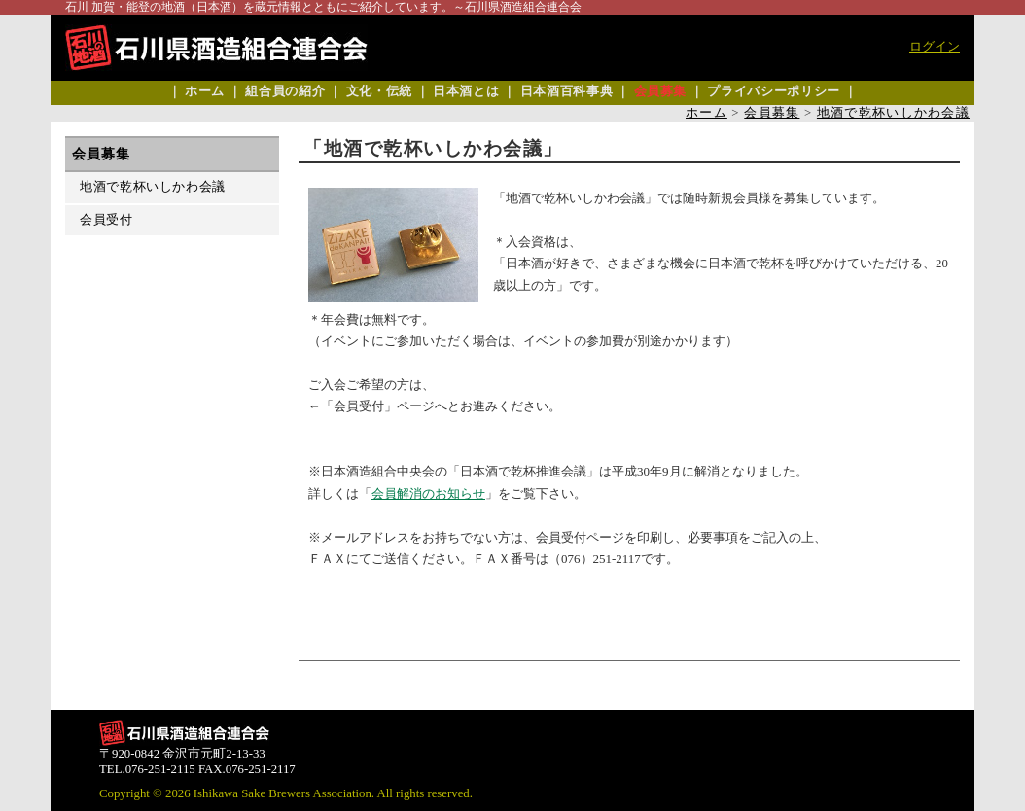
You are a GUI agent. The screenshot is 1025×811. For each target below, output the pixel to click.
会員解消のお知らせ (428, 493)
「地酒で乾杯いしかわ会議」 (433, 148)
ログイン (934, 46)
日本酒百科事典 (566, 91)
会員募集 (661, 91)
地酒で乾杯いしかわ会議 (893, 113)
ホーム (205, 91)
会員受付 (106, 220)
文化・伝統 (379, 91)
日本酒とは (466, 91)
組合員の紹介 (285, 91)
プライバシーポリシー (773, 91)
